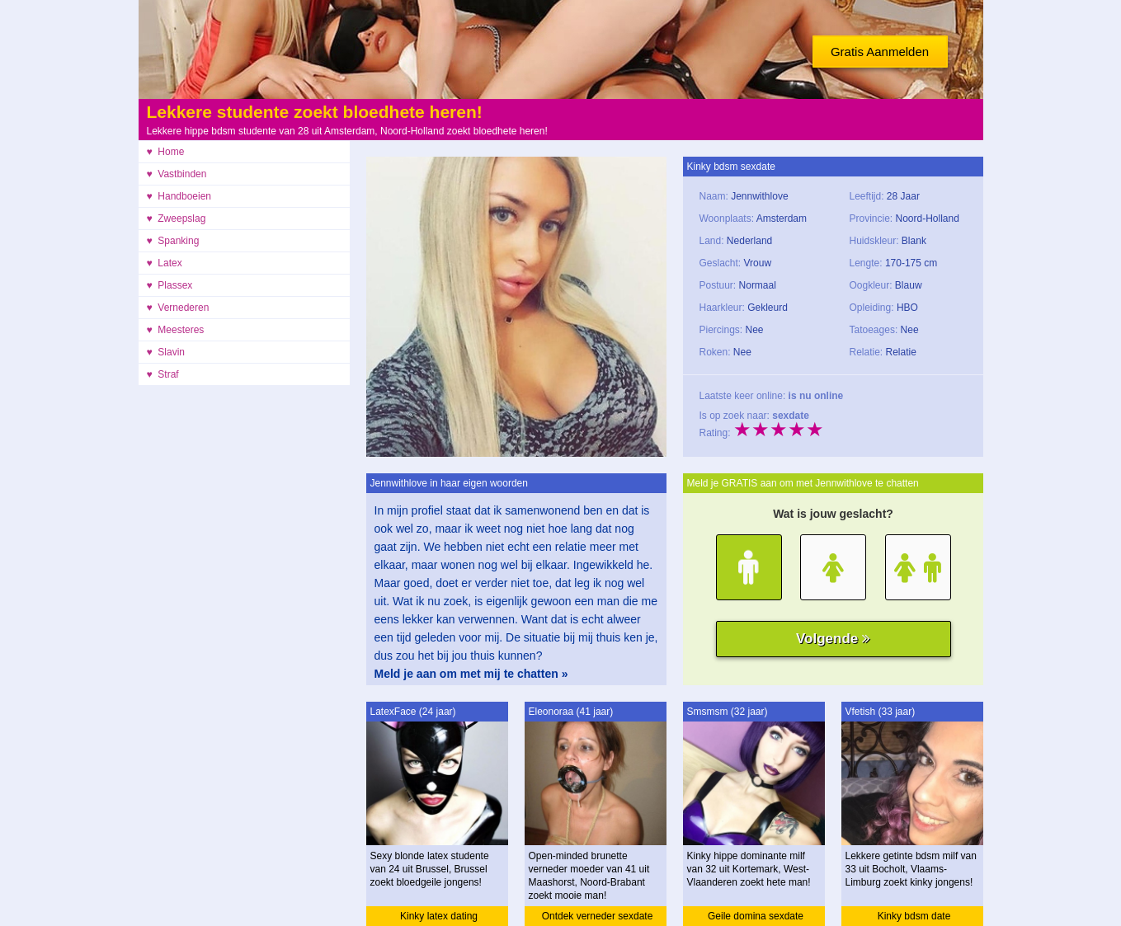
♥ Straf (163, 374)
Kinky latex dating (439, 916)
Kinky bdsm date (914, 916)
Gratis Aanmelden (880, 52)
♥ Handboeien (179, 196)
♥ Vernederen (178, 307)
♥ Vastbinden (177, 174)
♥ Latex (164, 263)
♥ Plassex (170, 285)
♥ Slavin (166, 352)
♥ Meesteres (176, 330)
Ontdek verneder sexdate (597, 916)
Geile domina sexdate (755, 916)
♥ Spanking (173, 241)
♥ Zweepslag (176, 218)
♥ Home (166, 151)
